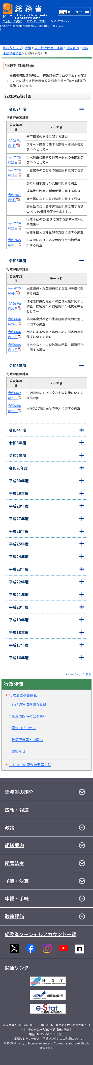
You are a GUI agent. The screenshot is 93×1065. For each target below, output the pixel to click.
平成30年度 (19, 480)
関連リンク (17, 967)
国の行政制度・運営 (48, 47)
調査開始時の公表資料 (29, 716)
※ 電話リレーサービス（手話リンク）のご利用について (47, 1038)
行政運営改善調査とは (29, 704)
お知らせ (19, 751)
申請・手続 (17, 898)
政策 (28, 47)
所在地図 (63, 1030)
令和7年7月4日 (14, 197)
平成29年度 (19, 493)
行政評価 (72, 47)
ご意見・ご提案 (12, 21)
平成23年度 (19, 569)
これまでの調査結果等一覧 (30, 764)
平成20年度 (19, 607)
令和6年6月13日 (15, 334)
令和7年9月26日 (15, 160)
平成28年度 (19, 506)
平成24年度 (19, 556)
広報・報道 (17, 809)
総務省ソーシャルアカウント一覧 (40, 934)
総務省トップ (12, 47)
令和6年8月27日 (15, 306)
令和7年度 (18, 109)
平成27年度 (19, 518)
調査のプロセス (24, 727)
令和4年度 (18, 430)
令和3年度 (18, 442)
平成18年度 (19, 632)
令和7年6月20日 (15, 225)
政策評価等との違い (27, 739)
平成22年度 (19, 581)
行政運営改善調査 (23, 694)
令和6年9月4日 (14, 290)
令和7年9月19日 (15, 172)
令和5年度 (18, 365)
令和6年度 (18, 260)
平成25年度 (19, 544)
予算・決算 (17, 880)
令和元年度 (18, 468)
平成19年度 (19, 619)
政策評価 (14, 916)
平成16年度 (19, 657)
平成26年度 (19, 531)
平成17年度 (19, 645)
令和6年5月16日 (15, 347)
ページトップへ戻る (79, 674)
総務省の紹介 (19, 791)
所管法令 (14, 863)
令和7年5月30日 (15, 242)
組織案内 (14, 845)
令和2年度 (18, 455)
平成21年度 (19, 594)
